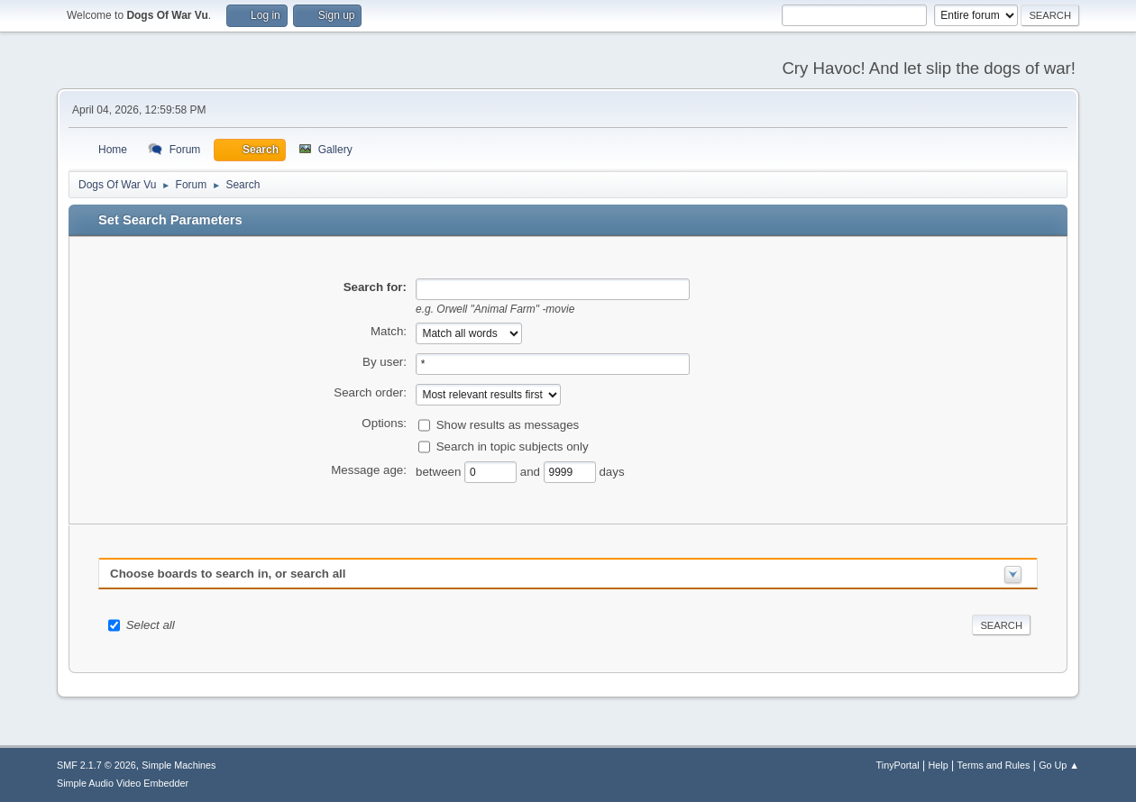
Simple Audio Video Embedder (122, 783)
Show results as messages (508, 424)
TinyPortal (898, 765)
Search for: (375, 287)
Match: (389, 331)
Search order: (370, 392)
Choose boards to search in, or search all (227, 573)
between (440, 471)
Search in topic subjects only (512, 445)
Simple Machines (178, 765)
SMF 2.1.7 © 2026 (96, 765)
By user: (384, 362)
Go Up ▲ (1059, 765)
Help (938, 765)
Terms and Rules (994, 765)
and (532, 471)
